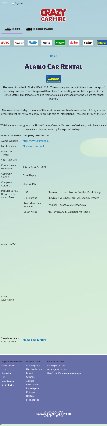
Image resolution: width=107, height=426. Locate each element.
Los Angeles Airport (57, 369)
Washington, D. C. (35, 365)
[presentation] (38, 29)
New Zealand (8, 381)
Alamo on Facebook (33, 146)
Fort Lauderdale (34, 369)
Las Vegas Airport (56, 365)
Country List (7, 365)
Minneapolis (32, 399)
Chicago (30, 391)
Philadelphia (32, 388)
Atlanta (30, 380)
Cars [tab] (12, 29)
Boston (30, 395)
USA (3, 369)
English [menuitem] (17, 3)
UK (3, 377)
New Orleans (33, 384)
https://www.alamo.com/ (36, 140)
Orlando (30, 376)
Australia (6, 373)
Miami (29, 372)
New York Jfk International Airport (65, 373)
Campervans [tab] (39, 29)
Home (53, 56)
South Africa (7, 385)
